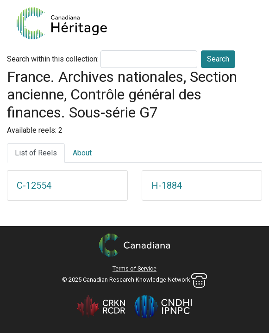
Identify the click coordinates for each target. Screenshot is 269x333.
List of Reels (36, 152)
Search (218, 59)
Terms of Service (134, 268)
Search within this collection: (53, 59)
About (82, 152)
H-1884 (166, 185)
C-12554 (34, 185)
